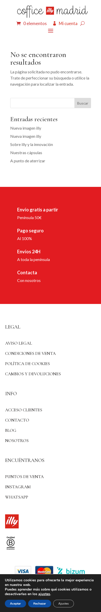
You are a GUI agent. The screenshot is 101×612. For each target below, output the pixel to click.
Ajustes (63, 604)
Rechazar (39, 604)
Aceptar (15, 604)
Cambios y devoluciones (33, 374)
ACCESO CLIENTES (23, 410)
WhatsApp (16, 497)
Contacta (27, 272)
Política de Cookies (27, 363)
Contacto (17, 420)
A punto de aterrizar (27, 160)
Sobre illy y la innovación (31, 144)
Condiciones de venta (30, 353)
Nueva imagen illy (25, 128)
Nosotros (17, 440)
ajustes (44, 594)
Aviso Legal (18, 343)
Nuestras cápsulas (26, 152)
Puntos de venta (24, 476)
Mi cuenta (68, 23)
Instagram (18, 487)
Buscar (82, 103)
